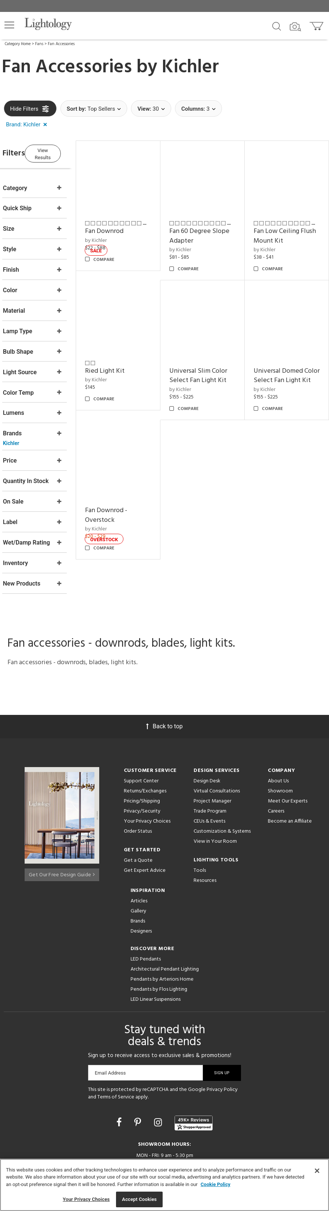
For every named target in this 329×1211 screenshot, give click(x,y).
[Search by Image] (295, 27)
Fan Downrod (125, 231)
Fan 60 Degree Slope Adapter (205, 236)
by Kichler (117, 241)
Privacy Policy (222, 1052)
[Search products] (276, 25)
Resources (205, 843)
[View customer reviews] (193, 1086)
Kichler (190, 67)
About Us (278, 743)
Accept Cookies (139, 1199)
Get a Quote (138, 823)
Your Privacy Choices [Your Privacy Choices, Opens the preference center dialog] (86, 1199)
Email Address (110, 1035)
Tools (200, 833)
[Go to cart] (317, 24)
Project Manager (212, 764)
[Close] (317, 1171)
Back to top (164, 689)
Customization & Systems (222, 794)
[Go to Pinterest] (138, 1085)
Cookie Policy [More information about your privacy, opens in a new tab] (216, 1184)
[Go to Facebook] (120, 1085)
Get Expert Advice (145, 833)
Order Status (138, 794)
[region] (164, 1185)
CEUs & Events (209, 784)
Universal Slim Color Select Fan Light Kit (212, 369)
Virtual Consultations (217, 754)
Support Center (141, 743)
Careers (276, 774)
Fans (39, 44)
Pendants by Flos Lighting (159, 952)
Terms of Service (115, 1060)
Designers (141, 894)
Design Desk (207, 743)
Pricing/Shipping (142, 764)
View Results (65, 152)
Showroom (280, 754)
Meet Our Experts (287, 764)
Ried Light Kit (126, 364)
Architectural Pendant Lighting (165, 932)
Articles (139, 864)
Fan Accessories (61, 44)
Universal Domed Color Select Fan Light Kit (285, 373)
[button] (9, 25)
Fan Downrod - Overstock (127, 511)
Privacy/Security (142, 774)
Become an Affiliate (290, 784)
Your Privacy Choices (147, 784)
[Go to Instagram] (159, 1085)
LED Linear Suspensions (156, 962)
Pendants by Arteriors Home (162, 942)
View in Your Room (215, 804)
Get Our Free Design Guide (62, 835)
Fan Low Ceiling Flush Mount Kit (284, 236)
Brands (138, 884)
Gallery (138, 874)
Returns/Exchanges (145, 754)
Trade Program (210, 774)
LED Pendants (146, 922)
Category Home (18, 44)
